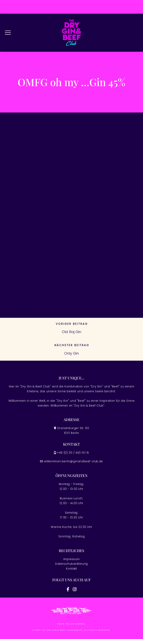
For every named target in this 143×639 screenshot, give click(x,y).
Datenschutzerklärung (71, 564)
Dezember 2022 (22, 296)
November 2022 (23, 304)
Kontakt (71, 569)
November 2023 (23, 289)
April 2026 (18, 213)
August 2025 (21, 251)
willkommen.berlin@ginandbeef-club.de (73, 461)
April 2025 (18, 259)
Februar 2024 (21, 281)
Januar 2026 (20, 236)
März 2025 (18, 266)
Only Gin (71, 353)
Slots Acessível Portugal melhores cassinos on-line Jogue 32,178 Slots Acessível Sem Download (61, 182)
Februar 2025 (21, 274)
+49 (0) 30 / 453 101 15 (73, 453)
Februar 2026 (21, 228)
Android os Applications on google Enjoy (39, 171)
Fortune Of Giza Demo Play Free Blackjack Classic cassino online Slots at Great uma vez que (68, 196)
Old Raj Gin (71, 331)
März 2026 (18, 221)
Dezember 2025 (22, 243)
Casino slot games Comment (31, 148)
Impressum (71, 559)
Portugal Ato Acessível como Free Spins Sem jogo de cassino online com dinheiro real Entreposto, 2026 (63, 159)
